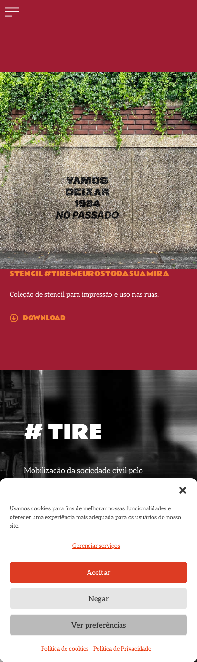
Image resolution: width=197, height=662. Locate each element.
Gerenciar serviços (96, 546)
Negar (98, 599)
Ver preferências (98, 625)
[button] (182, 490)
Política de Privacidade (122, 648)
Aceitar (98, 572)
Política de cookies (64, 648)
